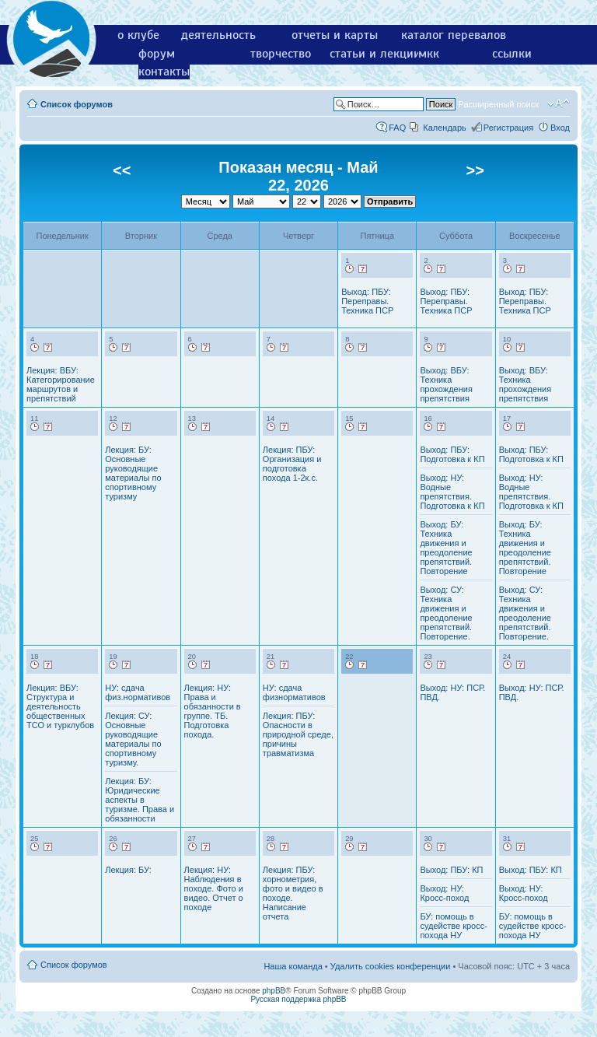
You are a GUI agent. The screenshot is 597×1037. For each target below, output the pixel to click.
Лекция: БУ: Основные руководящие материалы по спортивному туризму (133, 473)
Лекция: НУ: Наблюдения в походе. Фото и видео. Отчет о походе (213, 888)
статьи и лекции (375, 53)
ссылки (512, 53)
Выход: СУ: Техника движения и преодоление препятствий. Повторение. (446, 613)
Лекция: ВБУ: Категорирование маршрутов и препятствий (60, 384)
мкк (428, 53)
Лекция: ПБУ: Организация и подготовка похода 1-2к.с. (292, 463)
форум (156, 53)
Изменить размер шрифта (558, 103)
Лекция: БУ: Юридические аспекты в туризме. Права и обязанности (139, 799)
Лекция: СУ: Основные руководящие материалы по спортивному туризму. (133, 739)
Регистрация (508, 127)
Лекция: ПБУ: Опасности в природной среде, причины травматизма (298, 734)
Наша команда (293, 966)
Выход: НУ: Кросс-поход (444, 893)
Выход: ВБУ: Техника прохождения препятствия (446, 384)
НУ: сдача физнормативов (294, 692)
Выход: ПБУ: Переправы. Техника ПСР (367, 301)
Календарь (444, 127)
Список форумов (76, 104)
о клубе (138, 35)
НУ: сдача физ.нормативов (137, 692)
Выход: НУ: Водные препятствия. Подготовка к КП (452, 491)
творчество (280, 53)
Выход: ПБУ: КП (451, 869)
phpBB (273, 990)
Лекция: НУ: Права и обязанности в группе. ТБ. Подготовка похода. (212, 711)
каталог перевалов (453, 35)
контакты (164, 71)
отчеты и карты (335, 35)
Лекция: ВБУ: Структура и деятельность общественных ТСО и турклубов (60, 706)
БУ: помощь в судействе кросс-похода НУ (453, 926)
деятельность (218, 35)
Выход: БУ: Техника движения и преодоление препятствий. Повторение (446, 548)
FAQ (397, 127)
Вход (560, 127)
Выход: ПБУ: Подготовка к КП (452, 454)
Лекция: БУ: (128, 869)
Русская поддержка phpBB (298, 999)
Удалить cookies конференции (390, 966)
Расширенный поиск (498, 104)
